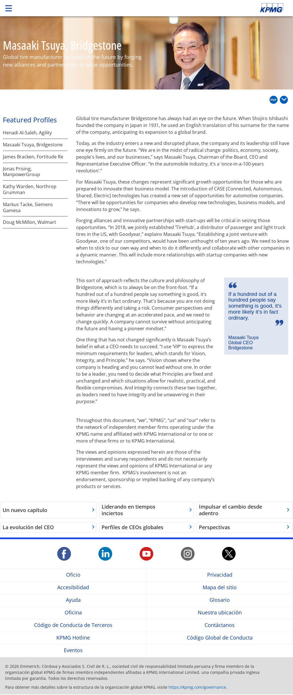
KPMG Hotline (73, 637)
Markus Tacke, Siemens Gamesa (28, 208)
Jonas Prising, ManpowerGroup (21, 172)
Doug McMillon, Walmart (29, 222)
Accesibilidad (73, 587)
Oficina (73, 612)
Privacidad (219, 574)
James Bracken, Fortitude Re (33, 157)
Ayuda (73, 600)
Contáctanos (220, 625)
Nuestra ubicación (220, 612)
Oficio (73, 574)
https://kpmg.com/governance (197, 687)
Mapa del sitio (220, 587)
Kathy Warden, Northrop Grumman (29, 190)
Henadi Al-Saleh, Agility (27, 133)
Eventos (73, 650)
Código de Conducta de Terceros (73, 625)
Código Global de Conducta (220, 637)
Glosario (219, 600)
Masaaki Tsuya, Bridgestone (33, 145)
